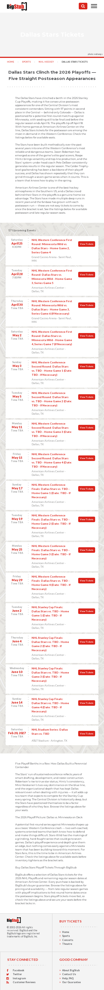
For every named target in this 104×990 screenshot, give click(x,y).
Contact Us (69, 974)
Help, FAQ (67, 978)
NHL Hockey (46, 61)
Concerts (67, 939)
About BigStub (71, 970)
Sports (26, 61)
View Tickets (86, 244)
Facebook (18, 970)
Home (10, 61)
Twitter (17, 974)
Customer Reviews (24, 982)
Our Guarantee (71, 982)
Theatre (67, 943)
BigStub (23, 930)
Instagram (19, 978)
